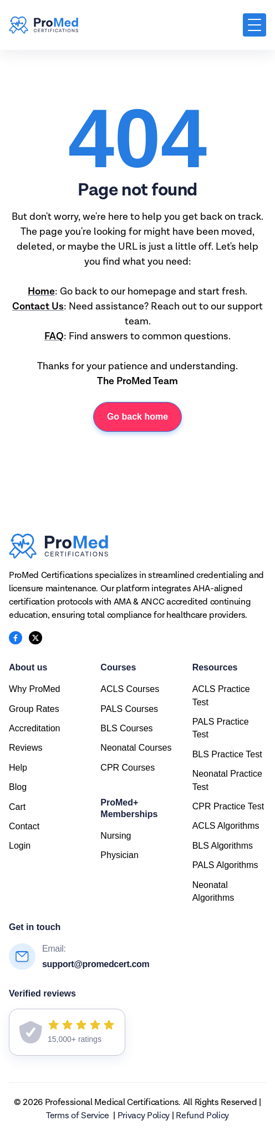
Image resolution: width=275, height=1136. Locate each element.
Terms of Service (77, 1116)
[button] (254, 25)
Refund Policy (202, 1116)
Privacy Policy (144, 1116)
